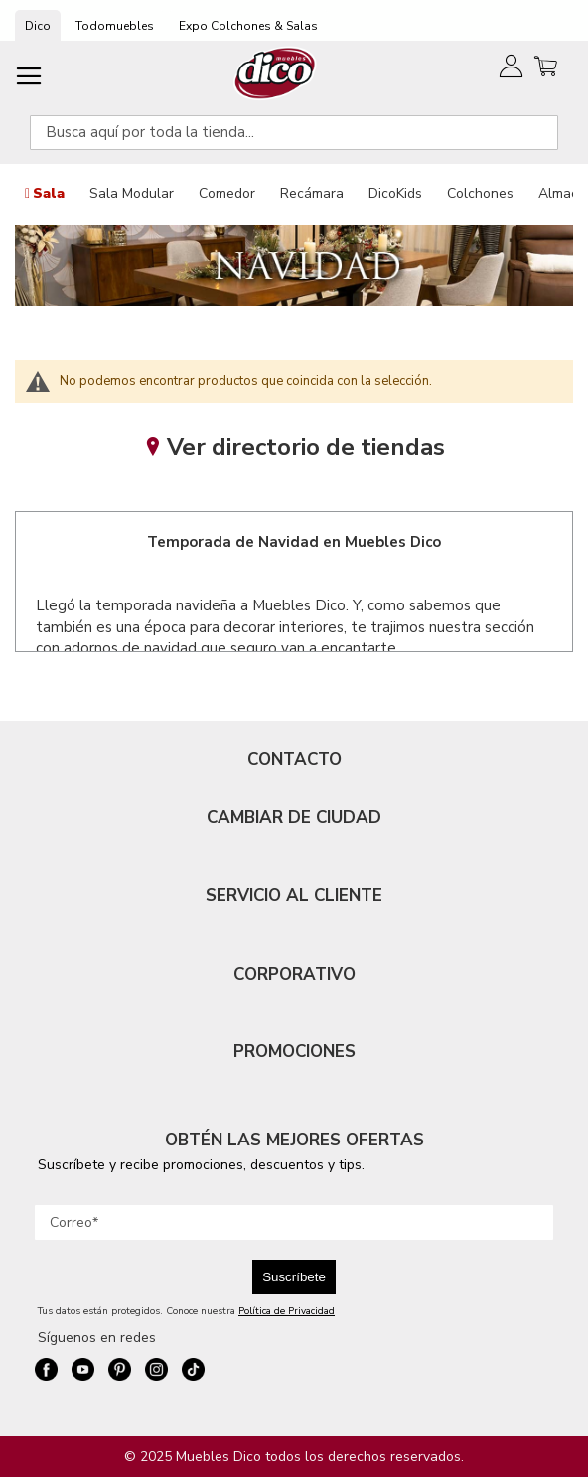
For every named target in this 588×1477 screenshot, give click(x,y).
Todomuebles (114, 26)
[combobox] (294, 132)
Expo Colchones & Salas (248, 26)
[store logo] (275, 73)
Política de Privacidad (286, 1311)
